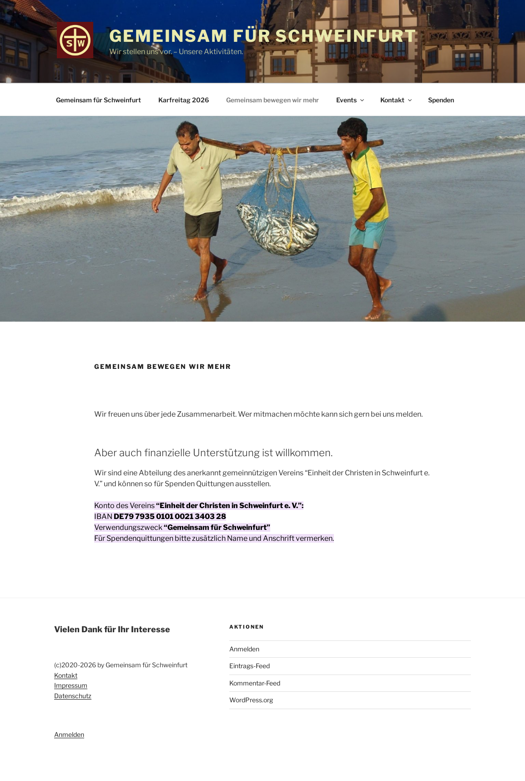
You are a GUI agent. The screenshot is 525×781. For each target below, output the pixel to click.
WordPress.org (251, 700)
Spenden (441, 100)
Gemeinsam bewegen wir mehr (272, 100)
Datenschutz (72, 696)
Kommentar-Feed (254, 683)
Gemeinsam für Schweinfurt (263, 36)
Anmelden (69, 734)
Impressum (70, 685)
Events (350, 100)
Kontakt (396, 100)
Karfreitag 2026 (183, 100)
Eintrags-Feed (249, 666)
